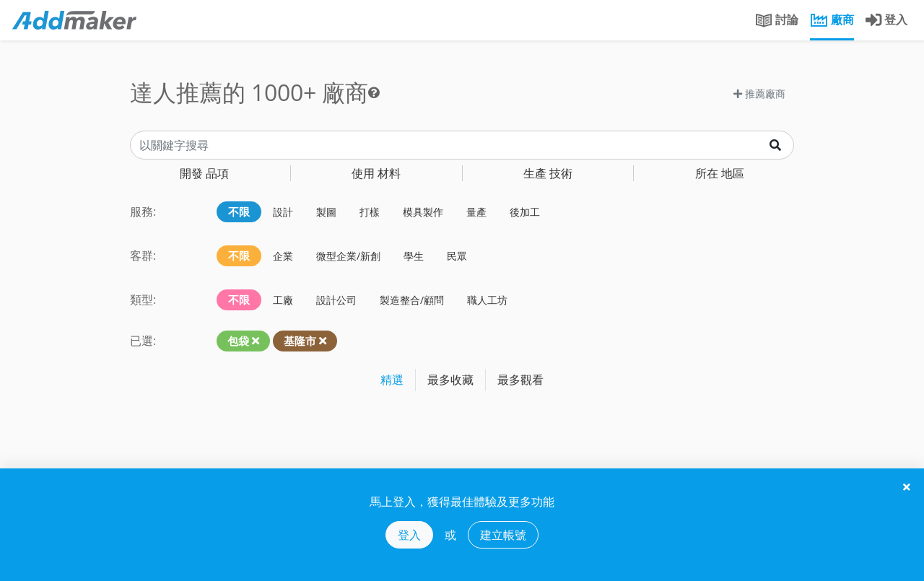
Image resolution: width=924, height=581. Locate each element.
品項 (204, 173)
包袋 (238, 340)
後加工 (525, 212)
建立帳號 (503, 535)
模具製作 (423, 212)
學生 (414, 256)
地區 (719, 173)
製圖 (326, 212)
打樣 (369, 212)
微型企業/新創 (348, 256)
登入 (409, 535)
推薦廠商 (759, 93)
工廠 (283, 300)
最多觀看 (520, 380)
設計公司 (336, 300)
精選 (392, 380)
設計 (283, 212)
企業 (283, 256)
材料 (376, 173)
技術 (547, 173)
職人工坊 (487, 300)
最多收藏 (450, 380)
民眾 (457, 256)
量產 (476, 212)
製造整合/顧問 (412, 300)
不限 (239, 211)
